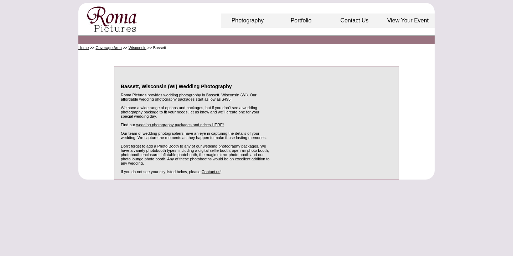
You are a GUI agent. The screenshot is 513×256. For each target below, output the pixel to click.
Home (83, 48)
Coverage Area (108, 48)
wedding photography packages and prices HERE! (180, 125)
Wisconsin (137, 48)
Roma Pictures (133, 95)
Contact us (211, 172)
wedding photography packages (167, 99)
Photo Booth (168, 146)
